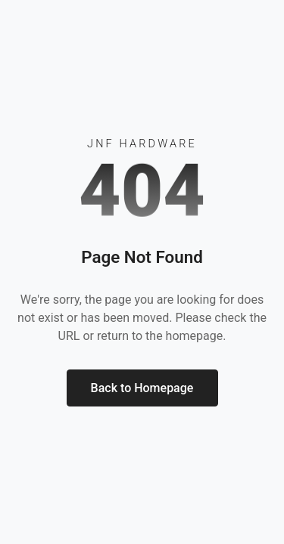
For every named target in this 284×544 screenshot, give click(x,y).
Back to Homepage (142, 388)
